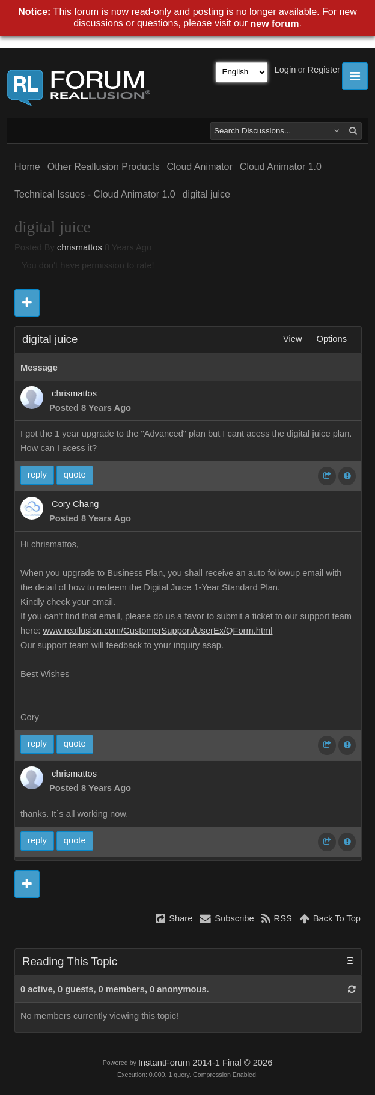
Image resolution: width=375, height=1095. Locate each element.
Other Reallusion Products (103, 167)
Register (323, 69)
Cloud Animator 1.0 (281, 167)
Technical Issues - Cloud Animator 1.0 (94, 194)
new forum (275, 24)
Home (27, 167)
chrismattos (79, 247)
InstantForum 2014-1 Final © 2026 (205, 1062)
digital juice (206, 194)
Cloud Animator (199, 167)
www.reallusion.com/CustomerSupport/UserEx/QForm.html (157, 630)
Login (285, 69)
